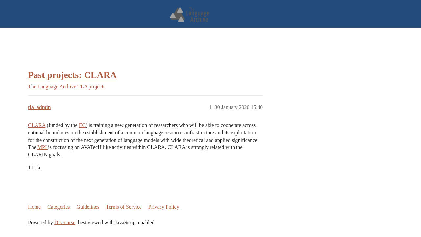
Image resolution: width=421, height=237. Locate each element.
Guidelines (88, 207)
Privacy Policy (163, 207)
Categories (58, 207)
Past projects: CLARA (72, 75)
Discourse (64, 222)
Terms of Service (124, 207)
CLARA (36, 125)
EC (82, 125)
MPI (42, 147)
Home (34, 207)
